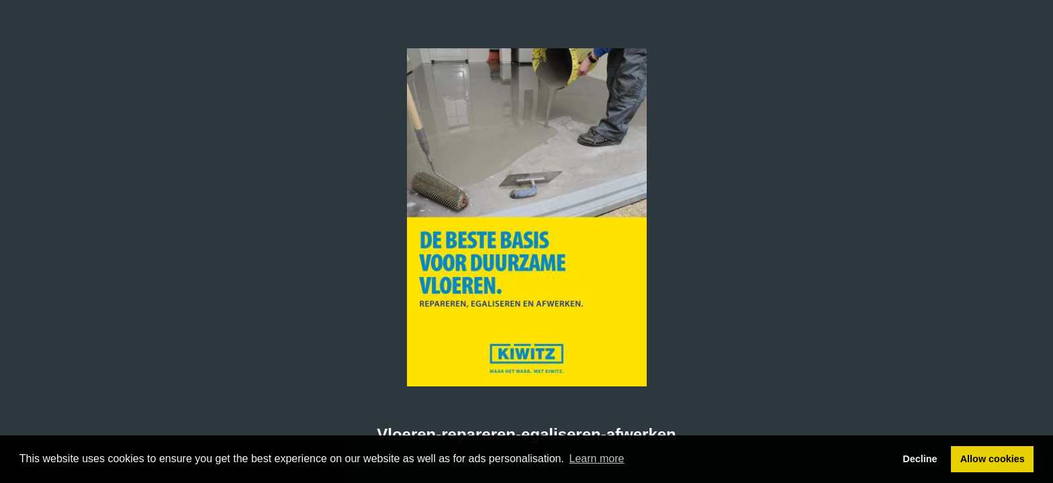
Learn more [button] (597, 458)
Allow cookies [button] (992, 458)
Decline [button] (920, 458)
